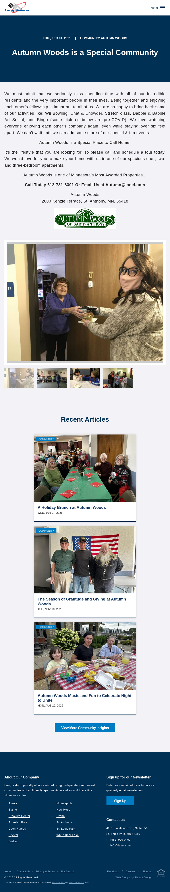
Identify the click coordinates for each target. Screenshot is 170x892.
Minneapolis (64, 803)
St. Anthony (64, 822)
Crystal (13, 835)
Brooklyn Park (18, 822)
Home (8, 871)
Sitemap (147, 871)
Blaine (13, 809)
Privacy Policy (58, 882)
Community (46, 439)
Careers (130, 871)
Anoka (13, 803)
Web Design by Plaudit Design (134, 877)
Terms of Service (76, 882)
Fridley (13, 841)
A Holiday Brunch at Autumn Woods (72, 507)
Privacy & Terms (45, 871)
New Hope (63, 809)
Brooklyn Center (19, 816)
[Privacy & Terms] (161, 873)
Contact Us (23, 871)
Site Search (67, 871)
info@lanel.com (120, 845)
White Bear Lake (67, 835)
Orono (60, 816)
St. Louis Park (65, 828)
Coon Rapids (17, 828)
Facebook (113, 871)
